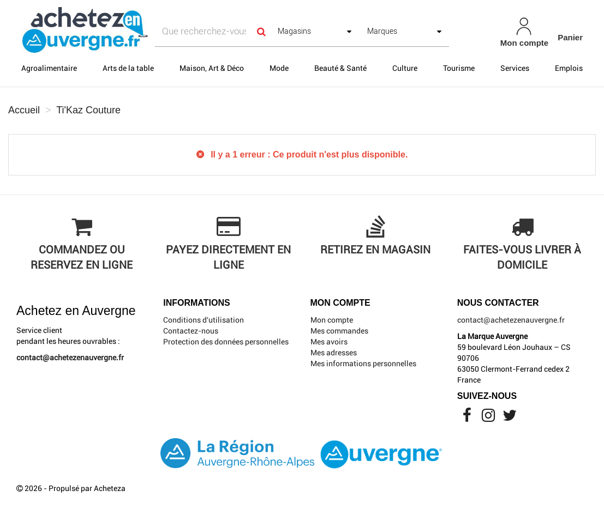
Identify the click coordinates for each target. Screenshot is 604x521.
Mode (279, 68)
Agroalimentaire (49, 68)
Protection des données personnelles (226, 341)
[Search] (261, 31)
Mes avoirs (329, 341)
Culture (404, 68)
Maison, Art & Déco (212, 68)
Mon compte (331, 320)
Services (514, 68)
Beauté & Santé (340, 68)
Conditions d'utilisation (203, 320)
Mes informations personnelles (363, 363)
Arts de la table (128, 68)
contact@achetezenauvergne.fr (70, 357)
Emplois (569, 68)
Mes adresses (333, 352)
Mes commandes (339, 330)
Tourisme (459, 68)
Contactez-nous (190, 330)
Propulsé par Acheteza (87, 488)
